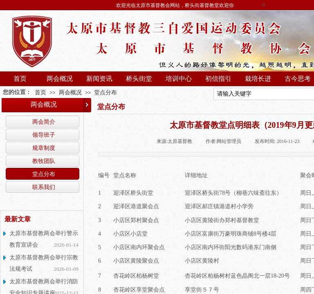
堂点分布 (105, 92)
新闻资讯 (99, 78)
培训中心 (179, 78)
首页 (20, 78)
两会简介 (43, 121)
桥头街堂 (139, 78)
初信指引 (218, 78)
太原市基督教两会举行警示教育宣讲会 (43, 239)
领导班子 (43, 134)
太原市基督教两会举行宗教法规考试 (43, 263)
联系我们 (43, 187)
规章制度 (43, 148)
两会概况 (60, 78)
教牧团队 (43, 161)
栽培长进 (258, 78)
